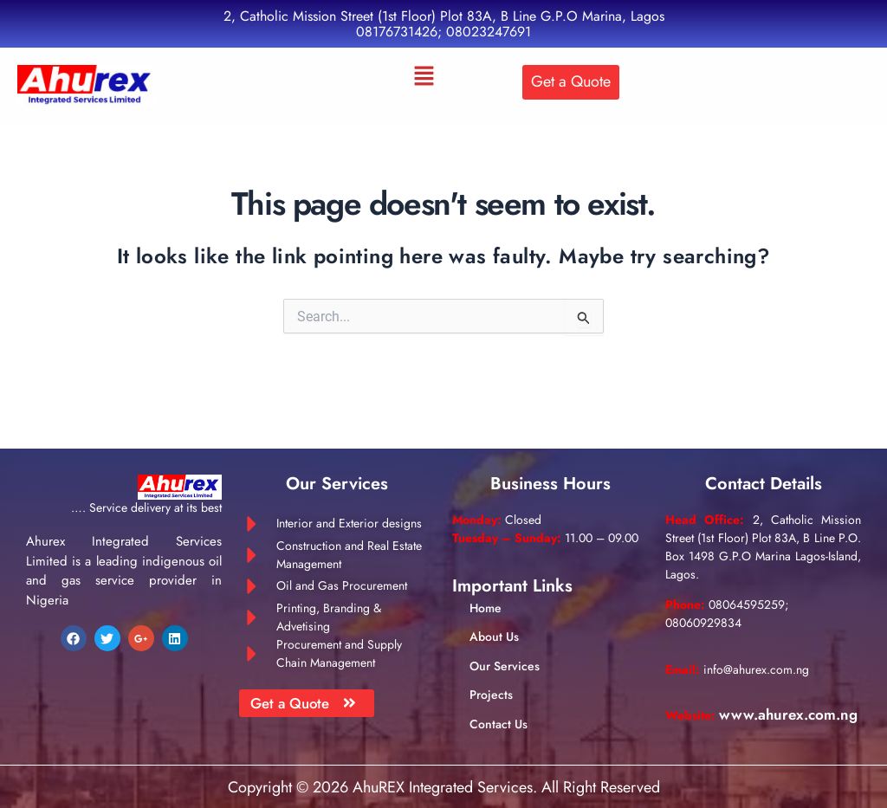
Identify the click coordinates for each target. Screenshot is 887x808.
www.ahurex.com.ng (738, 718)
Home (485, 593)
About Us (494, 621)
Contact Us (498, 708)
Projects (491, 679)
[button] (424, 77)
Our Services (504, 650)
